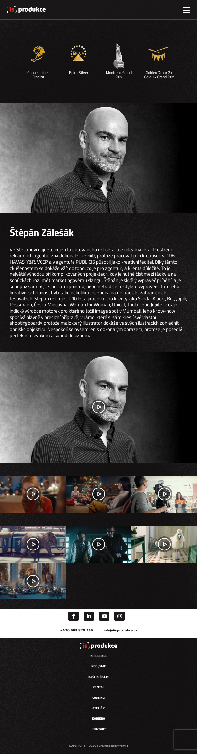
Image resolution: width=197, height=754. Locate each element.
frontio (123, 745)
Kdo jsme (98, 666)
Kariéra (98, 718)
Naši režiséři (98, 676)
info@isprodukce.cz (120, 630)
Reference (98, 655)
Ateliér (98, 708)
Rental (98, 687)
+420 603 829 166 (76, 630)
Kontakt (99, 729)
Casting (98, 697)
